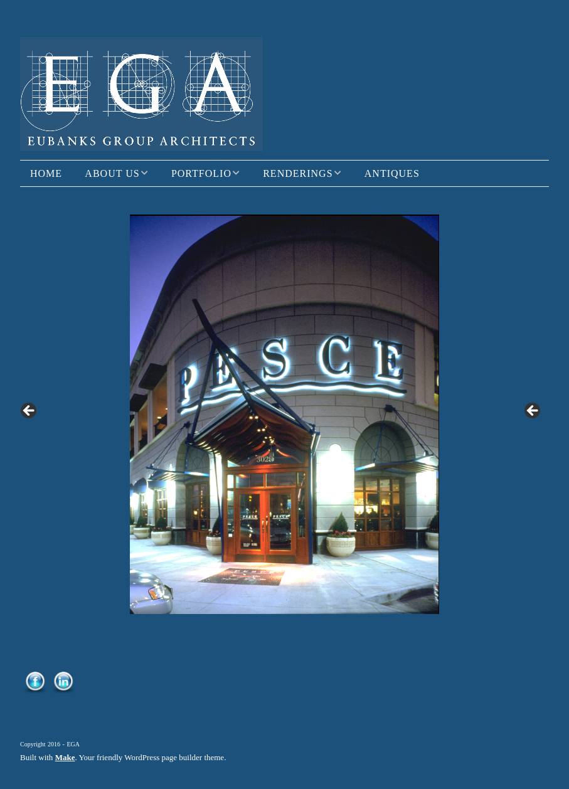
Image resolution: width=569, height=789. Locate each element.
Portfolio (201, 173)
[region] (284, 414)
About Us (112, 173)
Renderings (297, 173)
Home (46, 173)
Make (65, 757)
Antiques (392, 173)
